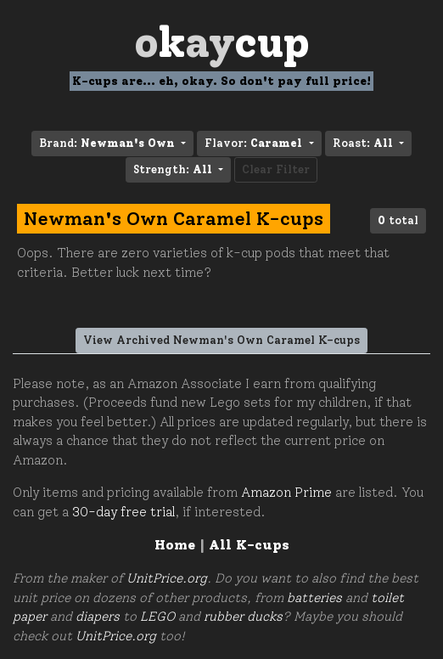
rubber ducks (243, 616)
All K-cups (249, 545)
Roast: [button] (364, 143)
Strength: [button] (174, 169)
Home (174, 545)
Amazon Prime (286, 492)
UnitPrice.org (166, 578)
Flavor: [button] (255, 143)
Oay (222, 42)
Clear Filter (276, 169)
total (398, 220)
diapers (98, 616)
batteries (314, 597)
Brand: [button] (108, 143)
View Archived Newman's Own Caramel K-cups (221, 340)
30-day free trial (123, 512)
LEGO (157, 616)
